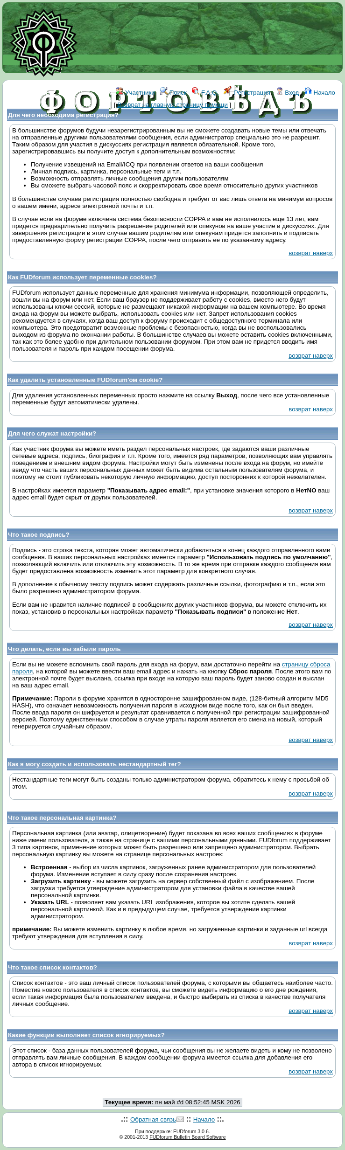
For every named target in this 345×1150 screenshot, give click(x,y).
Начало (319, 92)
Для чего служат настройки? (52, 433)
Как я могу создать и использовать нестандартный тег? (94, 764)
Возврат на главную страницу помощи (172, 104)
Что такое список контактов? (52, 967)
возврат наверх (311, 252)
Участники (135, 92)
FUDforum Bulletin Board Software (187, 1137)
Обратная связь (153, 1119)
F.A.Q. (205, 92)
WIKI (154, 134)
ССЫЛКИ (180, 134)
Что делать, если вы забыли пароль (64, 648)
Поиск (173, 92)
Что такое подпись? (39, 534)
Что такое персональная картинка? (62, 817)
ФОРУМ (129, 134)
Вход (287, 92)
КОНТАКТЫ (217, 134)
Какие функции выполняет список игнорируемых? (86, 1035)
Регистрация (247, 92)
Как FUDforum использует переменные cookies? (82, 277)
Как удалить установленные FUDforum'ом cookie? (85, 379)
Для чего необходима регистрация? (63, 114)
